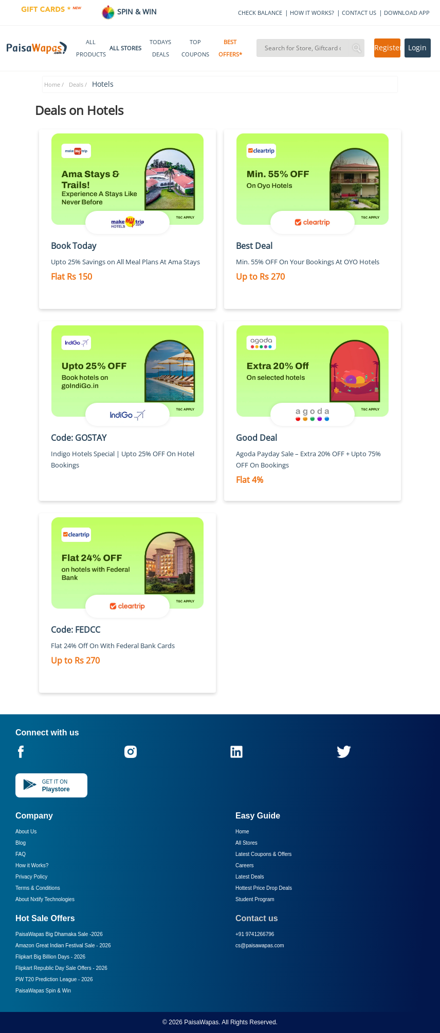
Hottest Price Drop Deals (263, 888)
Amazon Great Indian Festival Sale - (63, 945)
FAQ (20, 854)
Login (417, 47)
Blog (20, 843)
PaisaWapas (201, 1022)
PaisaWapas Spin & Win (43, 990)
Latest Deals (249, 877)
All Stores (246, 843)
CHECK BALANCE (260, 12)
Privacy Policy (31, 877)
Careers (244, 865)
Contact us (256, 918)
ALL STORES (125, 48)
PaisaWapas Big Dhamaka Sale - (59, 934)
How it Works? (31, 865)
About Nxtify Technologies (45, 899)
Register (387, 47)
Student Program (254, 899)
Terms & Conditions (37, 888)
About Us (25, 831)
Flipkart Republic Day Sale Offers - (61, 968)
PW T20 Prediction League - (54, 979)
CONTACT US (359, 12)
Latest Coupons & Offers (263, 854)
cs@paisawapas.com (259, 945)
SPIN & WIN (129, 11)
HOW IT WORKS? (312, 12)
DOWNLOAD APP (407, 12)
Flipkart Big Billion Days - (50, 957)
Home (242, 831)
